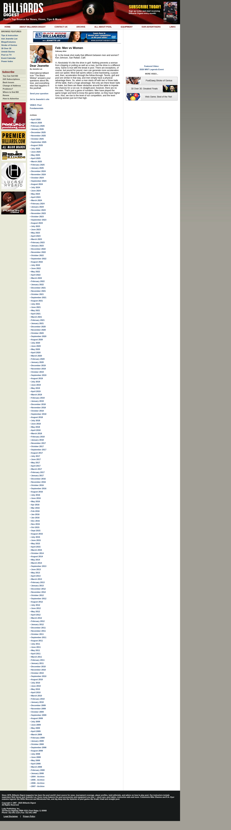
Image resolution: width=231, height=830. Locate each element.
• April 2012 (35, 615)
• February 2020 (37, 359)
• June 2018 (35, 424)
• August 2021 (36, 301)
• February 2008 (37, 770)
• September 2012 (38, 598)
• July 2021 (35, 304)
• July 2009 (35, 721)
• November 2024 (38, 174)
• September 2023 (38, 220)
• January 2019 (37, 401)
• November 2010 (38, 670)
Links (173, 27)
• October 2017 (37, 446)
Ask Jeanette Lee (9, 39)
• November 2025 (38, 136)
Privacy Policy (29, 816)
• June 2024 (35, 191)
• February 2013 (37, 582)
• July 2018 (35, 420)
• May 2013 (35, 573)
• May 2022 (35, 271)
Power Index (7, 61)
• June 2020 (35, 346)
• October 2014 (37, 553)
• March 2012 (36, 618)
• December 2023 (38, 210)
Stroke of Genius (9, 45)
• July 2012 (35, 605)
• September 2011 (38, 637)
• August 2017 (36, 453)
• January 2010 (37, 702)
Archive (80, 27)
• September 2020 (38, 336)
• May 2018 (35, 427)
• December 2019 (38, 365)
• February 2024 (37, 204)
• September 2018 (38, 414)
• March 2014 (36, 563)
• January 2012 (37, 624)
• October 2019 (37, 372)
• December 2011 (38, 628)
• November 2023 (38, 213)
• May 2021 (35, 310)
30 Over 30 (6, 48)
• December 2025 (38, 132)
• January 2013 (37, 586)
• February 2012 (37, 621)
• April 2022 (35, 275)
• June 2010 (35, 686)
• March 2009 (36, 734)
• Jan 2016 (34, 514)
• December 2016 (38, 479)
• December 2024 (38, 171)
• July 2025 (35, 148)
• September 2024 (38, 181)
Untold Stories (8, 52)
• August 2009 (36, 718)
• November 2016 (38, 482)
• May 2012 (35, 611)
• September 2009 (38, 715)
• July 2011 (35, 644)
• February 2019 (37, 398)
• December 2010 (38, 666)
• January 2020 (37, 362)
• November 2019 (38, 369)
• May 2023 (35, 233)
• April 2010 (35, 692)
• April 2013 (35, 576)
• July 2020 (35, 343)
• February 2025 (37, 165)
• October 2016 (37, 485)
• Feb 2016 (35, 511)
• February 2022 (37, 281)
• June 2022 (35, 268)
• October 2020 (37, 333)
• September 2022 (38, 259)
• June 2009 (35, 725)
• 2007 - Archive (37, 786)
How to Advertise (11, 98)
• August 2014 (36, 556)
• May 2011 (35, 650)
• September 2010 (38, 676)
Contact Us (61, 27)
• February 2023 (37, 242)
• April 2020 (35, 352)
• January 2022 (37, 284)
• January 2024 (37, 207)
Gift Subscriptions (11, 79)
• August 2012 (36, 602)
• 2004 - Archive (37, 777)
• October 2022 (37, 255)
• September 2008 (38, 747)
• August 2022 (36, 262)
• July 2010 (35, 683)
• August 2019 (36, 378)
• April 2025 (35, 158)
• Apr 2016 (34, 505)
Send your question (39, 93)
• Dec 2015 (35, 521)
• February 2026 (37, 126)
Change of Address (12, 86)
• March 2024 (36, 200)
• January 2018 (37, 440)
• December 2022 (38, 249)
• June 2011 (35, 647)
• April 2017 (35, 466)
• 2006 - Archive (37, 783)
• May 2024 (35, 194)
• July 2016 (35, 495)
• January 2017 (37, 475)
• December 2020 (38, 327)
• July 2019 (35, 382)
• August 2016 (36, 492)
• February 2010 (37, 699)
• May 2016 (35, 501)
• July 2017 (35, 456)
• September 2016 (38, 488)
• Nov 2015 (35, 524)
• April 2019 (35, 391)
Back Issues (8, 82)
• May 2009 (35, 728)
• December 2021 (38, 288)
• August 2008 (36, 751)
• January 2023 (37, 246)
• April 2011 (35, 653)
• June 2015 (35, 540)
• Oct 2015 (34, 527)
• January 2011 (37, 663)
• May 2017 (35, 462)
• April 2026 (35, 119)
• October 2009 (37, 712)
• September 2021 (38, 297)
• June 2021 (35, 307)
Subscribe (8, 72)
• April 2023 (35, 236)
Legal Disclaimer (11, 816)
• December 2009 (38, 705)
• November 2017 (38, 443)
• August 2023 (36, 223)
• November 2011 (38, 631)
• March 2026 (36, 123)
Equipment (127, 27)
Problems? (8, 89)
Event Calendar (8, 58)
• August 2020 (36, 339)
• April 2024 (35, 197)
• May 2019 (35, 388)
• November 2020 (38, 330)
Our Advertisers (151, 27)
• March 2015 (36, 550)
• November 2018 (38, 407)
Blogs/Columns (8, 42)
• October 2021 (37, 294)
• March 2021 (36, 317)
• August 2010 (36, 679)
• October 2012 (37, 595)
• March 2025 (36, 161)
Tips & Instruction (9, 35)
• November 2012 (38, 592)
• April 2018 (35, 430)
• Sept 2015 (35, 530)
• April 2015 (35, 547)
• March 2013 (36, 579)
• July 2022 (35, 265)
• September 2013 (38, 566)
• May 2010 (35, 689)
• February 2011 (37, 660)
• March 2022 (36, 278)
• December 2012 (38, 589)
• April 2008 (35, 764)
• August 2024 (36, 184)
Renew (6, 95)
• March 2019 (36, 395)
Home (7, 27)
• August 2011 (36, 641)
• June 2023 (35, 229)
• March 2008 (36, 767)
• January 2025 (37, 168)
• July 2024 (35, 187)
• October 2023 (37, 216)
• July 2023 (35, 226)
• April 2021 (35, 314)
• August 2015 (36, 534)
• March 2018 (36, 433)
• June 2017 (35, 459)
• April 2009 (35, 731)
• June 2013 (35, 569)
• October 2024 (37, 178)
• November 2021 (38, 291)
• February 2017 (37, 472)
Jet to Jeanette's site (39, 99)
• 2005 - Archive (37, 780)
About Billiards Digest (32, 27)
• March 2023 (36, 239)
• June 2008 (35, 757)
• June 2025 (35, 152)
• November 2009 (38, 709)
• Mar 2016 (35, 508)
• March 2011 (36, 657)
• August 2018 (36, 417)
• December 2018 (38, 404)
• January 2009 (37, 741)
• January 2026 (37, 129)
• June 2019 (35, 385)
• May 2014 (35, 560)
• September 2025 (38, 142)
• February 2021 (37, 320)
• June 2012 (35, 608)
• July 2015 (35, 537)
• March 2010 (36, 696)
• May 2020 (35, 349)
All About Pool (103, 27)
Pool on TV (6, 55)
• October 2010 (37, 673)
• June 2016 (35, 498)
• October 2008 (37, 744)
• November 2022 (38, 252)
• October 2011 (37, 634)
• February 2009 (37, 738)
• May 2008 (35, 760)
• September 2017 (38, 450)
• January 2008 (37, 773)
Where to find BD (11, 92)
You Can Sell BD (10, 76)
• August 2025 (36, 145)
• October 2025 (37, 139)
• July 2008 (35, 754)
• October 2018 (37, 411)
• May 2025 (35, 155)
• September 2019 (38, 375)
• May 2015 (35, 543)
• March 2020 (36, 356)
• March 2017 (36, 469)
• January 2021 (37, 323)
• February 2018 (37, 437)
